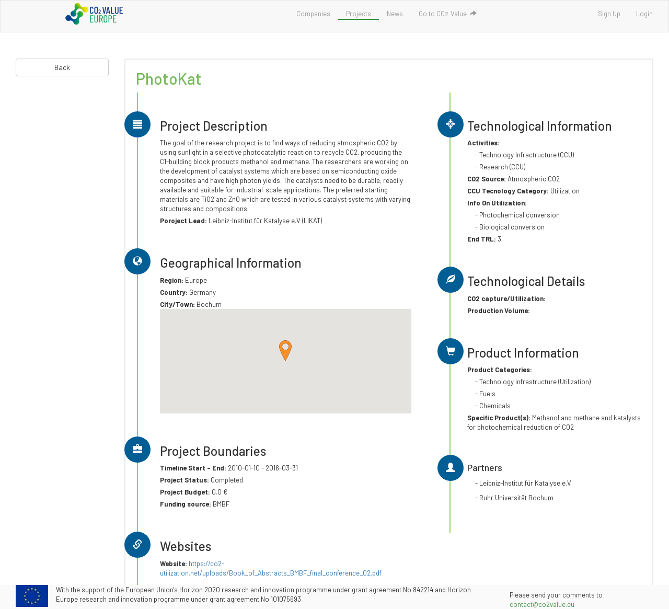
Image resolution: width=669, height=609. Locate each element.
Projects (358, 13)
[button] (285, 350)
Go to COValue (448, 13)
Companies (313, 13)
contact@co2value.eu (542, 604)
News (395, 13)
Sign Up (609, 13)
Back (62, 67)
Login (644, 13)
